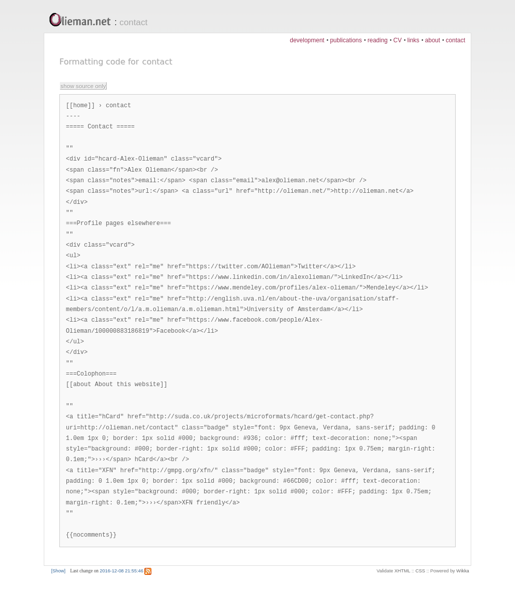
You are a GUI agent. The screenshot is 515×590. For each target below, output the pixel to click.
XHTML (402, 570)
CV (397, 40)
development (307, 40)
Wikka (462, 570)
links (413, 40)
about (432, 40)
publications (346, 40)
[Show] (58, 570)
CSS (420, 570)
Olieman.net (83, 21)
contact (134, 22)
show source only (83, 86)
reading (378, 40)
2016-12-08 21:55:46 (121, 570)
